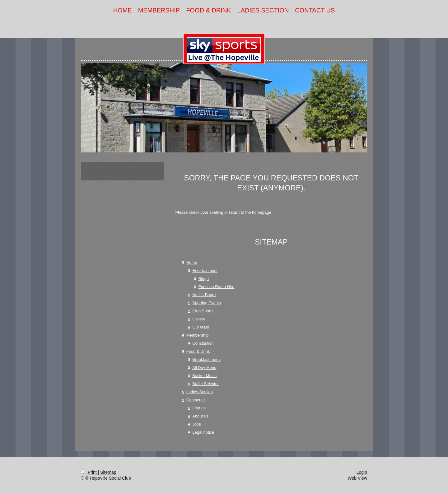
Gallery (198, 319)
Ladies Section (199, 391)
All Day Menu (204, 367)
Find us (199, 408)
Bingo (203, 278)
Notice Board (204, 294)
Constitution (203, 343)
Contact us (196, 400)
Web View (357, 478)
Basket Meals (204, 375)
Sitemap (108, 472)
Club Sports (202, 311)
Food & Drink (198, 351)
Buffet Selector (205, 383)
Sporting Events (206, 303)
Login (362, 472)
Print (89, 472)
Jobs (196, 424)
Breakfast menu (206, 359)
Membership (197, 335)
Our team (200, 327)
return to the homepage (250, 212)
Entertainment (204, 270)
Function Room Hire (216, 286)
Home (191, 262)
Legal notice (203, 432)
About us (200, 416)
